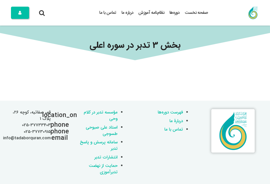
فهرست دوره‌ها (170, 112)
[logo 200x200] (253, 12)
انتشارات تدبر (106, 157)
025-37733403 (36, 125)
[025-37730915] (57, 132)
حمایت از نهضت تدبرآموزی (103, 169)
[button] (42, 12)
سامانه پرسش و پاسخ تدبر (99, 145)
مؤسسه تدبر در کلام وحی (101, 115)
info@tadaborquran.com (27, 138)
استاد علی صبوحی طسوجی (102, 130)
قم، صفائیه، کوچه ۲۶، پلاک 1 (32, 115)
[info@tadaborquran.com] (57, 138)
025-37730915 (37, 131)
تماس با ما (173, 129)
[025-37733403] (57, 125)
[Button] (20, 13)
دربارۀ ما (176, 121)
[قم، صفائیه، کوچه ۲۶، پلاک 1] (57, 115)
